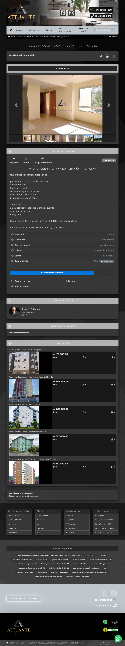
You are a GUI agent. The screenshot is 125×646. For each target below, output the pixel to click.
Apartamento (49, 36)
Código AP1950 (63, 36)
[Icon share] (63, 12)
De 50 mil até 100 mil (104, 519)
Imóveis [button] (19, 30)
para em (55, 564)
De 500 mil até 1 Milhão (105, 528)
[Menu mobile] (11, 30)
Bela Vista (12, 524)
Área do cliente (83, 30)
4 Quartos (70, 528)
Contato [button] (49, 30)
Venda (20, 36)
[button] (17, 105)
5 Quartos (70, 532)
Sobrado (41, 519)
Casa (39, 524)
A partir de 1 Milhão (103, 532)
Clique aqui (13, 495)
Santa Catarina (14, 519)
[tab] (16, 68)
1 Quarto (69, 515)
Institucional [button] (34, 30)
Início (11, 36)
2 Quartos (70, 519)
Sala (39, 532)
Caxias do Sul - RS (33, 36)
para (41, 559)
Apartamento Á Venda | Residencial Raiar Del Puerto (31, 376)
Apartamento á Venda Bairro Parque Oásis (27, 349)
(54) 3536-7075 (103, 15)
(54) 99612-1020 (103, 9)
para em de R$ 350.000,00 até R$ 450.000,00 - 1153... (57, 555)
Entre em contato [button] (24, 598)
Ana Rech (12, 528)
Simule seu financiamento (65, 30)
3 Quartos (70, 524)
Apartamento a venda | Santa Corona (24, 404)
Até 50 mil (99, 515)
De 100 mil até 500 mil (104, 524)
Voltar (113, 36)
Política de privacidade (104, 643)
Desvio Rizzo (13, 515)
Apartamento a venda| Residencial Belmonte (27, 431)
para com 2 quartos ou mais (89, 568)
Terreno (40, 528)
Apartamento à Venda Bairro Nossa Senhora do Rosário (32, 459)
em (22, 559)
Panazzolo (12, 532)
